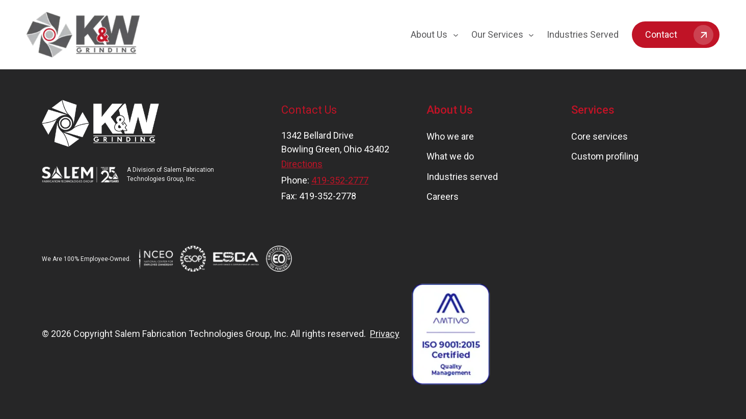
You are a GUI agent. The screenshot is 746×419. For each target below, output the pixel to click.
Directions (302, 164)
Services (593, 109)
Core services (599, 136)
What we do (450, 156)
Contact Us (309, 109)
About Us (450, 109)
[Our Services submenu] (531, 35)
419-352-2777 (339, 180)
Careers (443, 196)
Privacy (384, 333)
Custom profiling (604, 156)
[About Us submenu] (456, 35)
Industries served (462, 176)
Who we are (450, 136)
